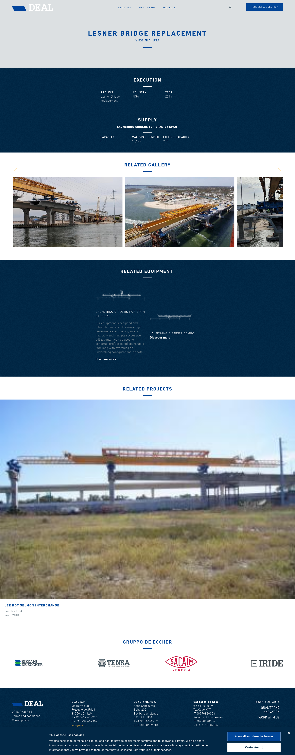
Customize (254, 734)
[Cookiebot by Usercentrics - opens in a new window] (24, 747)
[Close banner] (289, 720)
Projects (169, 7)
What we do (147, 7)
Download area (267, 702)
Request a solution (264, 7)
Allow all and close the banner (254, 723)
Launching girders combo (172, 333)
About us (125, 7)
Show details (57, 747)
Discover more (106, 359)
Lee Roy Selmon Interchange (32, 605)
